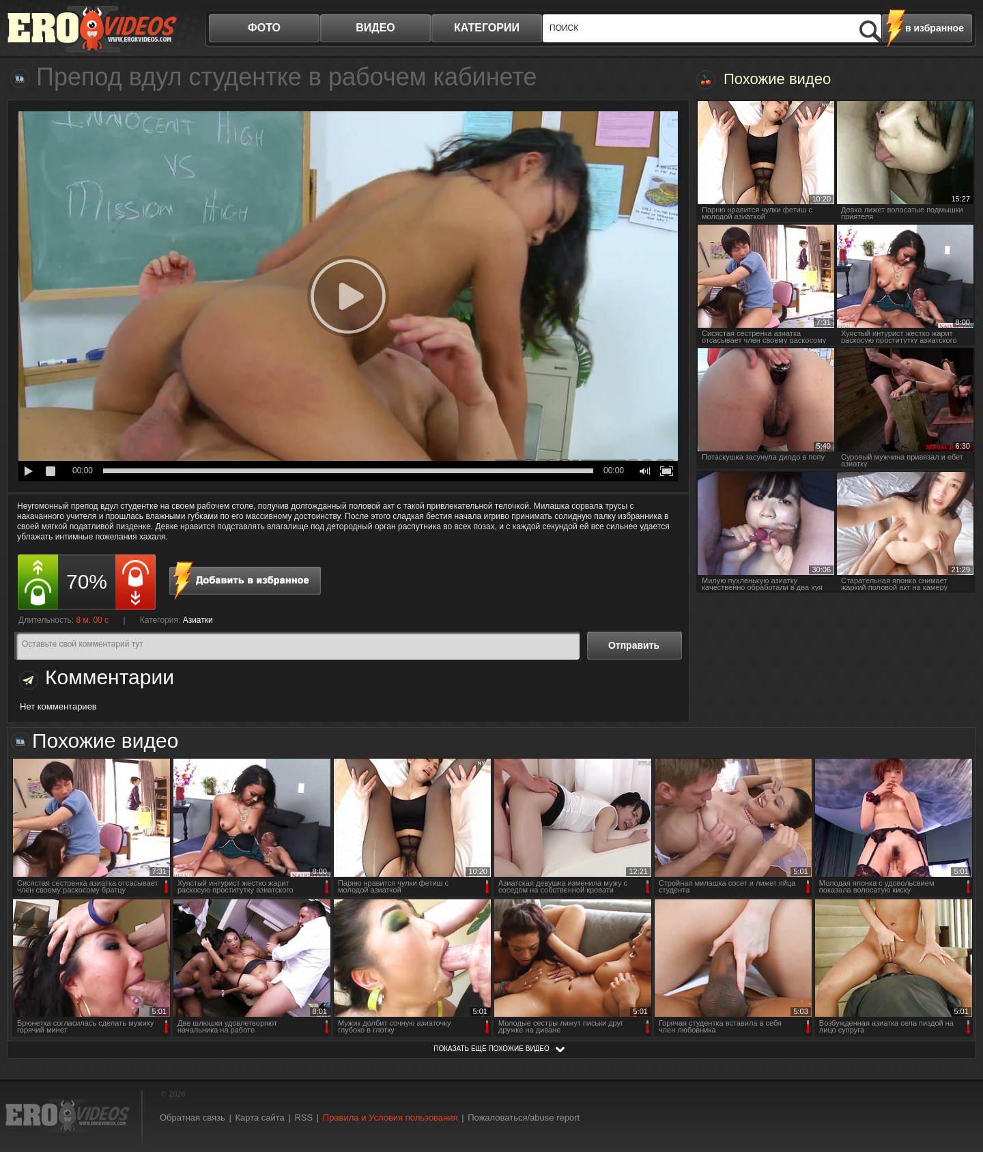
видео (375, 27)
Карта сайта (259, 1117)
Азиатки (198, 620)
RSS (303, 1117)
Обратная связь (192, 1117)
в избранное (934, 28)
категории (486, 27)
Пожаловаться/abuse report (524, 1117)
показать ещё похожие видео (491, 1048)
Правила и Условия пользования (390, 1117)
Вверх (957, 1080)
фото (264, 27)
